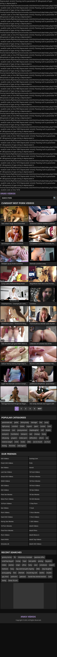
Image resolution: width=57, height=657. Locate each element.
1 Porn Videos (34, 517)
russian (42, 426)
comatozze (43, 565)
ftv (15, 557)
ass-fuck (47, 442)
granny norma (7, 557)
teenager (34, 422)
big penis (48, 561)
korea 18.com (13, 580)
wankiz (42, 573)
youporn (14, 438)
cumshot (15, 426)
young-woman (22, 430)
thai (41, 422)
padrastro (14, 577)
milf (42, 430)
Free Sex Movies (6, 494)
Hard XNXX (5, 539)
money (18, 561)
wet (31, 434)
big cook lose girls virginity (25, 569)
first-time (12, 446)
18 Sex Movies (34, 494)
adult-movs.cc (34, 535)
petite (16, 422)
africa (24, 565)
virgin (18, 565)
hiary (12, 569)
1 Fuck (31, 508)
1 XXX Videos (33, 521)
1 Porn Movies (34, 512)
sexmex (11, 565)
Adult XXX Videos (35, 544)
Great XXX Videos (7, 476)
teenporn (24, 434)
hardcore (5, 569)
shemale (21, 573)
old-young (5, 438)
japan (36, 426)
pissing (40, 561)
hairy (30, 565)
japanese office (39, 557)
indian (22, 426)
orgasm (29, 426)
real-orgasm (22, 446)
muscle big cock (32, 573)
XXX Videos (5, 458)
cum (13, 430)
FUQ (30, 463)
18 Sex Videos (34, 490)
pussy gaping (6, 573)
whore (41, 438)
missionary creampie (25, 557)
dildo (29, 442)
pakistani (23, 577)
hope (24, 561)
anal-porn (5, 434)
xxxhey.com (33, 458)
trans (49, 426)
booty (44, 434)
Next (40, 409)
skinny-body (25, 422)
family (4, 580)
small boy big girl (7, 561)
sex (47, 438)
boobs (23, 442)
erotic (16, 442)
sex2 (35, 565)
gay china (5, 577)
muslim (49, 573)
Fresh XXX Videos (7, 463)
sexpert (51, 565)
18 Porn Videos (6, 503)
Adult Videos (33, 526)
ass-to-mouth (37, 442)
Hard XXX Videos (7, 517)
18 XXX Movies (34, 499)
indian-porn (23, 438)
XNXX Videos (5, 481)
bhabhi (48, 430)
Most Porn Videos (7, 499)
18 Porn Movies (6, 526)
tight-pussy (5, 426)
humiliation (15, 434)
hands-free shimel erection (37, 577)
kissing (4, 446)
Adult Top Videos (35, 539)
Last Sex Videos (6, 472)
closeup (37, 434)
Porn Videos (5, 512)
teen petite (32, 561)
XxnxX (31, 467)
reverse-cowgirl (7, 442)
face (14, 573)
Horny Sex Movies (7, 521)
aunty (46, 422)
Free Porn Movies (7, 530)
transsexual (6, 430)
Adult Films (33, 530)
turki (50, 577)
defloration (33, 438)
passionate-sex (7, 422)
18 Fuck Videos (34, 472)
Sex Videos (5, 467)
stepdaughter (33, 430)
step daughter (47, 569)
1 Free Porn (33, 503)
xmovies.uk (5, 544)
